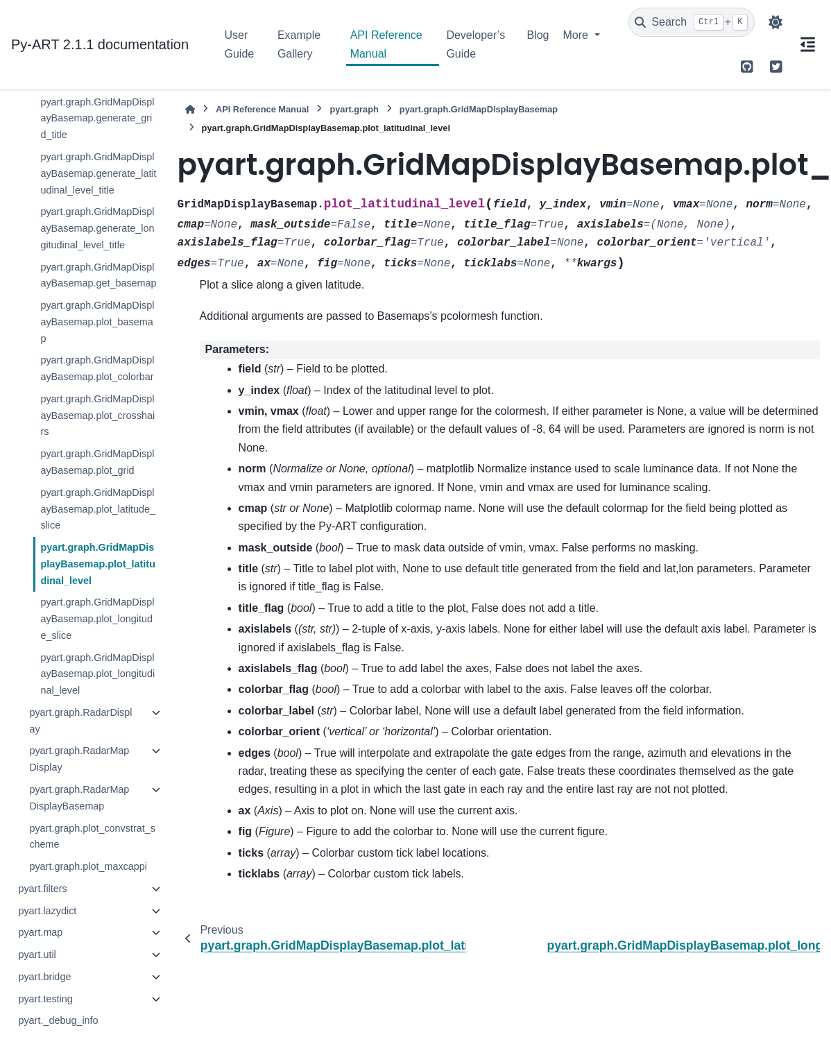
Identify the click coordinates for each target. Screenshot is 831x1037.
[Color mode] (775, 22)
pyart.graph (353, 109)
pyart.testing (45, 998)
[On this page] (807, 44)
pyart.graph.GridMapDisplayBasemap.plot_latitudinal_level (97, 564)
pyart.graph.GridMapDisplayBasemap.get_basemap (98, 275)
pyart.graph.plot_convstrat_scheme (92, 836)
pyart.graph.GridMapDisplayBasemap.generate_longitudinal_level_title (97, 228)
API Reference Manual (386, 44)
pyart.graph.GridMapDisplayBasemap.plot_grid (97, 462)
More (577, 35)
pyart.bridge (44, 976)
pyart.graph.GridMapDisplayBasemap (479, 109)
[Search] (691, 22)
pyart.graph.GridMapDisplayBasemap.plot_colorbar (97, 368)
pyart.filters (42, 888)
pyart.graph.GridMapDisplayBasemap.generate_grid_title (97, 118)
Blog (537, 35)
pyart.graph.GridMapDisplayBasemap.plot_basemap (97, 322)
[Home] (190, 109)
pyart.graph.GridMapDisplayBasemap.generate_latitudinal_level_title (98, 173)
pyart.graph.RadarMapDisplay (79, 759)
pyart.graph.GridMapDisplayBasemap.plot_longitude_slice (97, 619)
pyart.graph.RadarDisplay (80, 721)
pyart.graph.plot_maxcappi (88, 866)
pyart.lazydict (47, 910)
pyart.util (36, 954)
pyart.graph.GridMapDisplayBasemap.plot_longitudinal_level (97, 674)
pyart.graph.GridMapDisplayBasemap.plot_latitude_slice (97, 509)
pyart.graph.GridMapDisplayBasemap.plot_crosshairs (97, 415)
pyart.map (40, 932)
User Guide (240, 44)
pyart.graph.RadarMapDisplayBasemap (79, 798)
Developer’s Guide (475, 44)
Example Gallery (298, 44)
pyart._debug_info (58, 1020)
